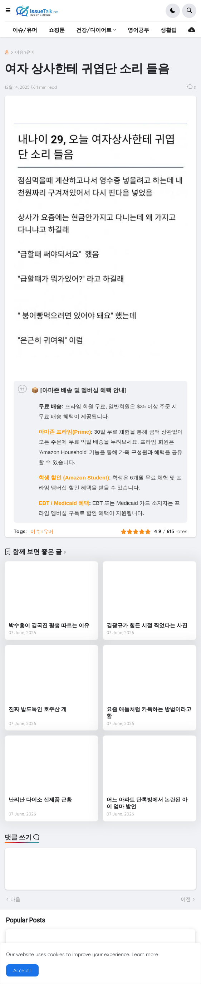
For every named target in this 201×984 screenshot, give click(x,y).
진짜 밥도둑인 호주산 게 (38, 709)
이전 (186, 899)
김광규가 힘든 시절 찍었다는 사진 (147, 625)
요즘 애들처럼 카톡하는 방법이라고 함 (149, 713)
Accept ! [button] (22, 970)
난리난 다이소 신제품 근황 (40, 800)
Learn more (145, 954)
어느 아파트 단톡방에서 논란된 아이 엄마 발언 (147, 803)
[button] (10, 11)
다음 (15, 899)
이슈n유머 (25, 52)
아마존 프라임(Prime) (65, 432)
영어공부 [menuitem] (138, 29)
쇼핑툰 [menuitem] (57, 29)
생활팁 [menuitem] (169, 29)
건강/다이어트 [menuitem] (94, 29)
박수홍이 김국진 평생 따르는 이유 (49, 625)
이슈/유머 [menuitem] (25, 29)
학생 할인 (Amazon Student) (74, 477)
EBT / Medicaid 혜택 (64, 503)
